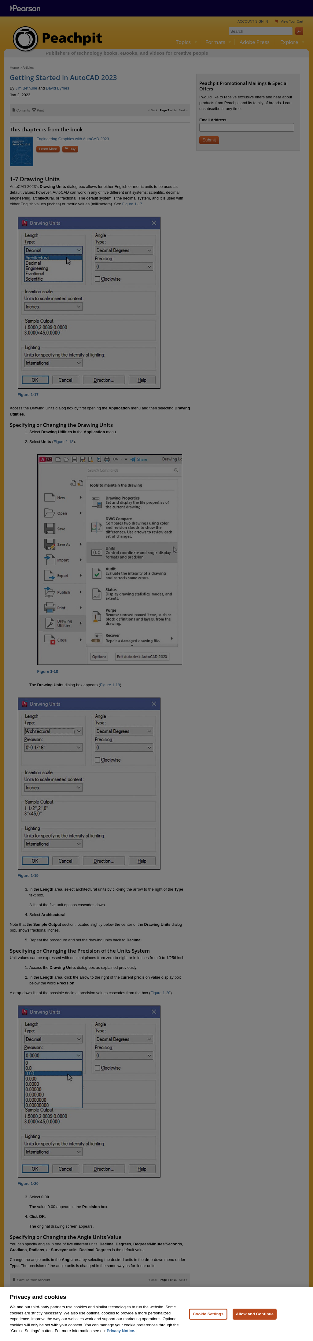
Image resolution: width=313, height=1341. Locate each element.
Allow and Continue (255, 1314)
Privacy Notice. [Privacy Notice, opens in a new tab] (121, 1330)
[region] (156, 1314)
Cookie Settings (208, 1314)
